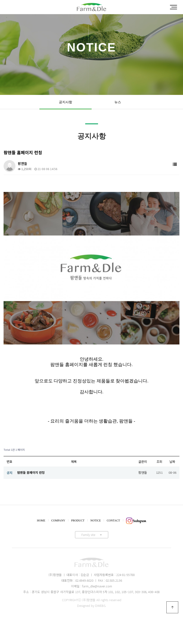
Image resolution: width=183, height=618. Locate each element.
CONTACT (113, 520)
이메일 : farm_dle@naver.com (91, 586)
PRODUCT (77, 520)
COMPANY (58, 520)
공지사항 (65, 102)
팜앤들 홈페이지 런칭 (31, 472)
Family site (91, 535)
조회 (159, 461)
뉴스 (117, 102)
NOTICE (95, 520)
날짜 (172, 461)
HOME (41, 520)
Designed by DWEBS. (91, 605)
